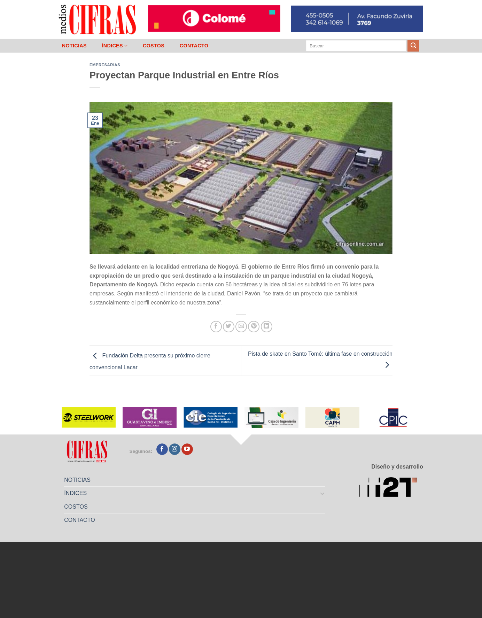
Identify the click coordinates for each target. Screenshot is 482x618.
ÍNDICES (114, 46)
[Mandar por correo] (241, 326)
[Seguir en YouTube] (187, 449)
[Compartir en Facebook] (216, 326)
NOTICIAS (74, 45)
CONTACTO (194, 45)
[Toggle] (322, 493)
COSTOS (153, 45)
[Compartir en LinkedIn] (266, 326)
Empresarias (105, 65)
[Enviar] (413, 46)
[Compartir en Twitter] (228, 326)
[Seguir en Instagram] (174, 449)
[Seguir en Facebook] (162, 449)
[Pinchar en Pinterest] (253, 326)
